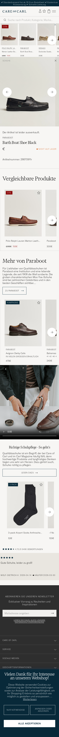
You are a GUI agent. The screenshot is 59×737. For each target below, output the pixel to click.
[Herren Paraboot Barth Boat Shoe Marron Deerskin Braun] (27, 34)
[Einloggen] (40, 11)
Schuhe (6, 61)
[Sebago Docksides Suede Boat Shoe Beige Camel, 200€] (46, 40)
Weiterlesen (30, 699)
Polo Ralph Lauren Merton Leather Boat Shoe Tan (23, 241)
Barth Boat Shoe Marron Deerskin (26, 52)
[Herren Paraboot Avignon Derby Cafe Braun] (23, 323)
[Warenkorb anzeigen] (49, 11)
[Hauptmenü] (54, 11)
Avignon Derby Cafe (15, 353)
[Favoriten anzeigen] (44, 11)
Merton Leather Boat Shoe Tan (9, 52)
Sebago (42, 48)
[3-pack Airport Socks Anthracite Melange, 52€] (25, 511)
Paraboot (24, 48)
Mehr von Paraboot (24, 260)
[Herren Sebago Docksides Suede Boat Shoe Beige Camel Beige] (46, 34)
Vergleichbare (29, 178)
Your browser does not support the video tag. (29, 402)
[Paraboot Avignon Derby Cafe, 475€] (23, 331)
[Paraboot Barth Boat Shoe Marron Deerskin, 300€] (27, 40)
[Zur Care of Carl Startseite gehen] (14, 11)
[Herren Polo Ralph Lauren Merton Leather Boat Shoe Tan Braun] (9, 34)
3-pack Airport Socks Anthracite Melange (24, 532)
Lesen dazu (27, 473)
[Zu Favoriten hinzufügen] (38, 193)
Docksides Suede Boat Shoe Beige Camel (45, 52)
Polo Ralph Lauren (9, 48)
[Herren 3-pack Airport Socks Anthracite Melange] (25, 505)
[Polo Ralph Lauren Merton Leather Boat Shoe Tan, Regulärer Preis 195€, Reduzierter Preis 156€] (9, 40)
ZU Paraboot (14, 291)
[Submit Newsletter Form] (52, 613)
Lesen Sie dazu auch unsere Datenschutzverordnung (29, 621)
